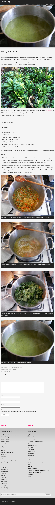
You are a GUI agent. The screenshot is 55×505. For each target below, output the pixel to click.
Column (3, 454)
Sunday (7, 437)
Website (2, 404)
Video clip (3, 488)
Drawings (28, 4)
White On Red (31, 439)
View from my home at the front (35, 441)
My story (3, 479)
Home (23, 4)
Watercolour (31, 455)
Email (2, 400)
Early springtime (32, 460)
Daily (2, 456)
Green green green (32, 445)
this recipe (48, 110)
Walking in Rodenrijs (33, 437)
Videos (38, 4)
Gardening (14, 369)
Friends (2, 467)
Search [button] (48, 494)
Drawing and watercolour (7, 460)
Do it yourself (4, 458)
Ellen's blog (5, 2)
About (47, 4)
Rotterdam (3, 483)
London (2, 477)
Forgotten (30, 466)
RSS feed (13, 501)
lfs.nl (2, 475)
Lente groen (31, 449)
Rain (29, 443)
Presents (3, 481)
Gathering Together (13, 435)
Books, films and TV (6, 452)
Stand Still (30, 447)
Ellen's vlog (3, 463)
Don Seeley (4, 435)
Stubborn (5, 443)
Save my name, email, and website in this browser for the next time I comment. (19, 411)
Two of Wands (31, 451)
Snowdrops (30, 474)
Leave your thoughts (5, 371)
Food (10, 369)
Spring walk (30, 457)
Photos (33, 4)
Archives (51, 4)
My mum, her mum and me (34, 472)
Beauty (2, 450)
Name (2, 395)
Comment (3, 381)
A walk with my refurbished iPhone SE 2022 (39, 470)
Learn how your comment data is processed (29, 421)
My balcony (30, 435)
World (2, 490)
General (3, 471)
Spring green (31, 453)
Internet (2, 473)
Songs (42, 4)
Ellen (21, 367)
